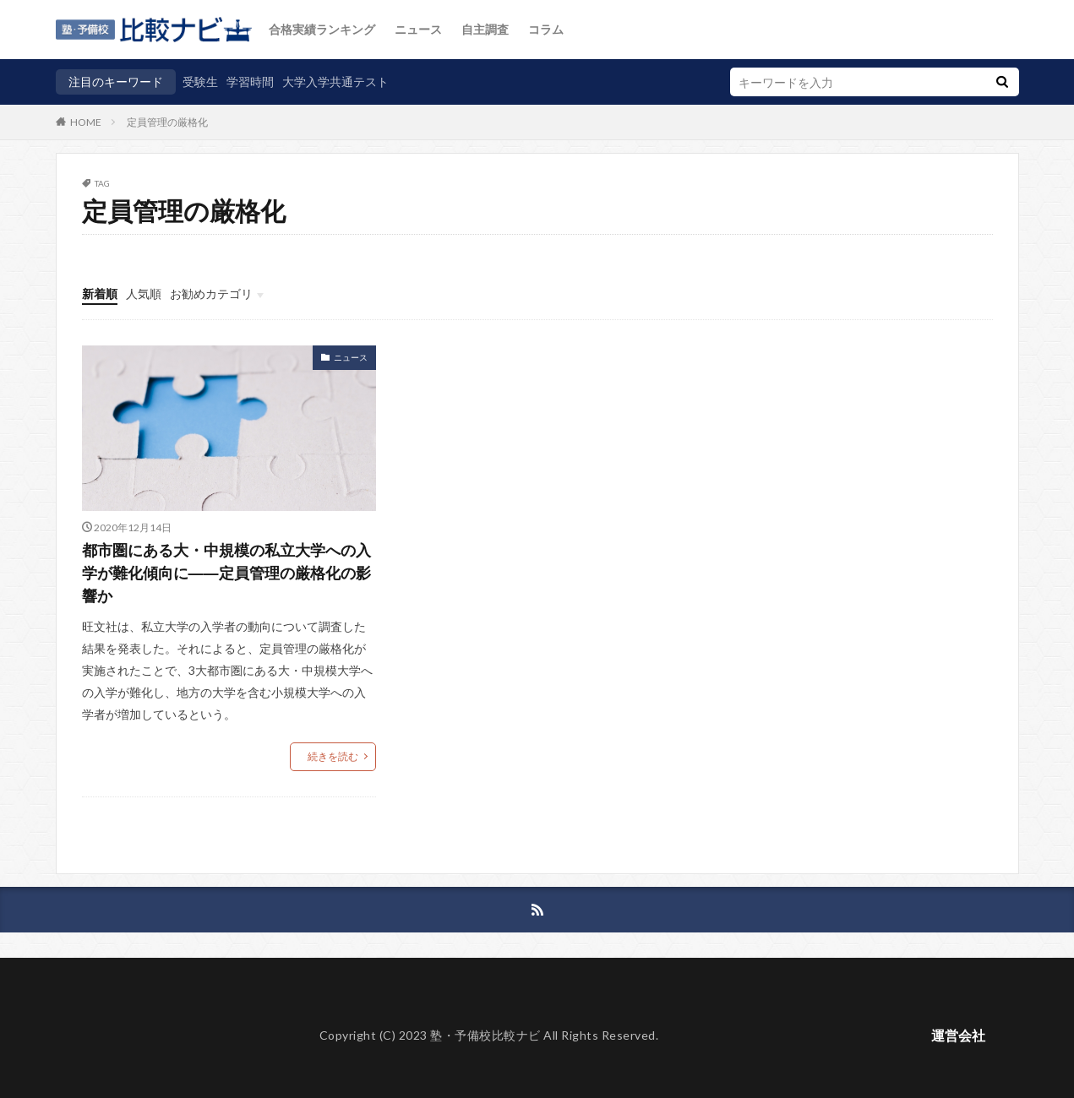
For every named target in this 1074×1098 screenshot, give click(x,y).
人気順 (143, 293)
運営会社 (958, 1035)
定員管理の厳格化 (167, 122)
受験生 (200, 81)
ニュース (418, 29)
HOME (85, 122)
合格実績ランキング (322, 29)
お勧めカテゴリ (211, 293)
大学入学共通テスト (335, 81)
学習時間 (250, 81)
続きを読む (333, 756)
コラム (546, 29)
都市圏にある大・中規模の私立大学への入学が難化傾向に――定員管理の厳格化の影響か (226, 573)
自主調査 (485, 29)
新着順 (99, 293)
